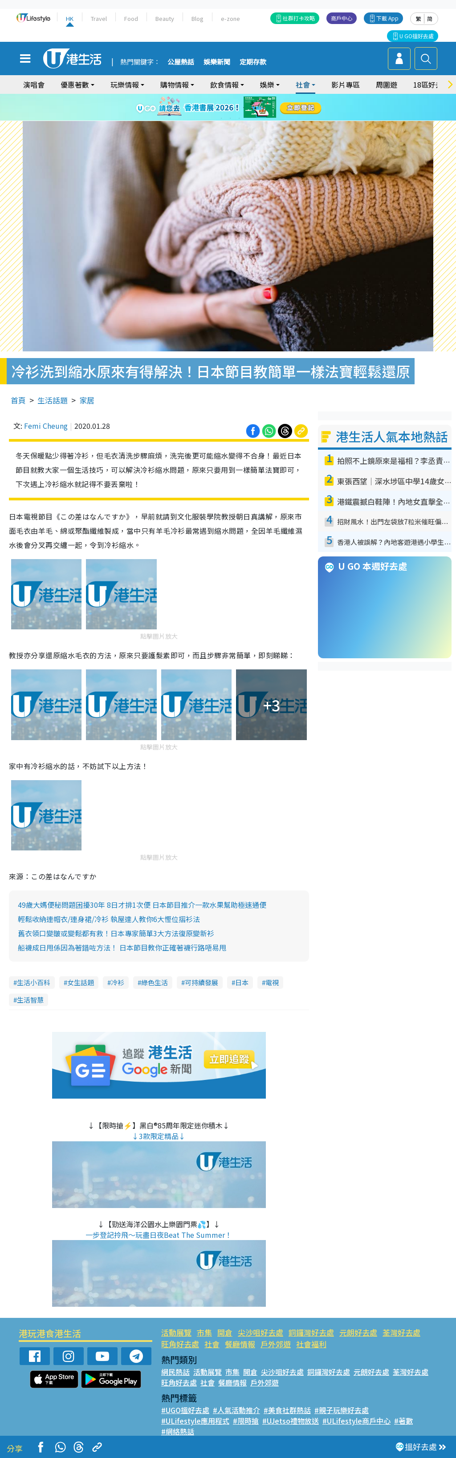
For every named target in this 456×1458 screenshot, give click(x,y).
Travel (99, 18)
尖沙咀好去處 (260, 1332)
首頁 (18, 400)
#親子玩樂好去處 (341, 1410)
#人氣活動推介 (236, 1410)
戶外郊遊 (276, 1343)
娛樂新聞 (217, 62)
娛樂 (267, 84)
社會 (303, 84)
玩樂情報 (124, 84)
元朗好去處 (358, 1332)
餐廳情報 (240, 1343)
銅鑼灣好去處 (311, 1332)
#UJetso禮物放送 (290, 1420)
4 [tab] (234, 107)
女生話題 (80, 982)
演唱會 (34, 84)
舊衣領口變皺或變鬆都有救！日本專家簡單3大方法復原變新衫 (116, 933)
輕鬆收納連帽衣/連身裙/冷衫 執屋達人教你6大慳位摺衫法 (109, 919)
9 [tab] (239, 118)
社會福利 (311, 1343)
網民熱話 (175, 1371)
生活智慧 (30, 999)
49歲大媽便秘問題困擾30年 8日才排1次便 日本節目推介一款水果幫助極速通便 (142, 904)
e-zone (230, 18)
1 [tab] (208, 107)
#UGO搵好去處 (185, 1410)
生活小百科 (33, 982)
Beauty (164, 18)
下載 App (387, 18)
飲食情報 (224, 84)
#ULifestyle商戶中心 (356, 1420)
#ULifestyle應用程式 (195, 1420)
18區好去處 (431, 84)
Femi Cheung (46, 425)
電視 (272, 982)
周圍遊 (386, 84)
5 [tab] (243, 107)
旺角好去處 (180, 1343)
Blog (197, 18)
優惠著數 (75, 84)
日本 (241, 982)
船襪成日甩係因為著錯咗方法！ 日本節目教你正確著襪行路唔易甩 (122, 947)
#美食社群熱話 (287, 1410)
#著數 (403, 1420)
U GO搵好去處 (416, 36)
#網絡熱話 (177, 1431)
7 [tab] (221, 118)
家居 (86, 400)
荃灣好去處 (401, 1332)
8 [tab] (230, 118)
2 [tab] (216, 107)
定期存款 (253, 62)
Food (131, 18)
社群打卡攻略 (299, 18)
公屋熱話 (180, 62)
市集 (204, 1332)
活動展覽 (176, 1332)
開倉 (224, 1332)
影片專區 (345, 84)
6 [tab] (252, 107)
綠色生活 (154, 982)
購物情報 (174, 84)
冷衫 (117, 982)
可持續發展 (201, 982)
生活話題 (52, 400)
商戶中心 (341, 18)
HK (69, 18)
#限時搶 (246, 1420)
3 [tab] (225, 107)
